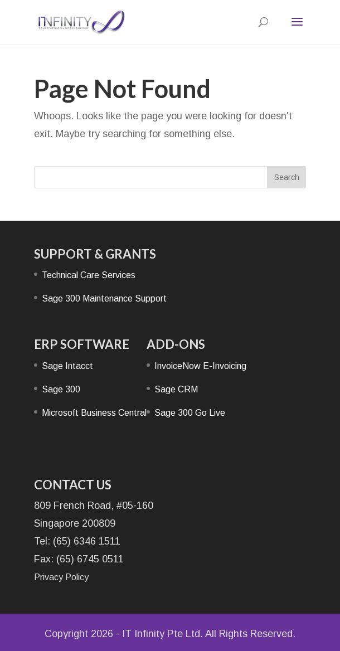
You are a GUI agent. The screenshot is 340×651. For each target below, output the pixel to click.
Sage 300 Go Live (189, 412)
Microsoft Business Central (94, 412)
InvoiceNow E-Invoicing (200, 366)
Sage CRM (176, 389)
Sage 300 (61, 389)
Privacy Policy (61, 577)
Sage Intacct (67, 366)
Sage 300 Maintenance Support (104, 298)
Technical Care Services (88, 275)
